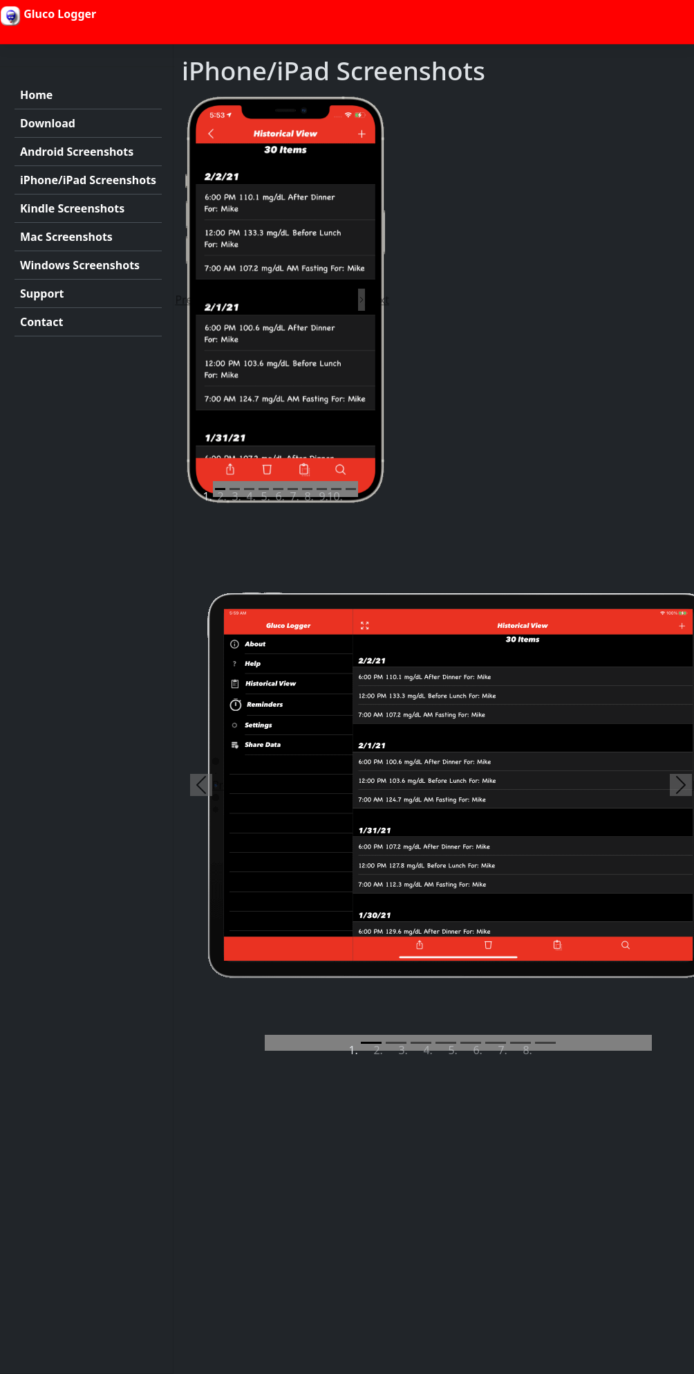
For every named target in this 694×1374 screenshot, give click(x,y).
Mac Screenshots (66, 236)
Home (36, 94)
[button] (197, 299)
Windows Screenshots (80, 265)
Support (42, 293)
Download (47, 123)
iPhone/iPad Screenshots (88, 180)
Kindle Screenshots (72, 208)
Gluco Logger (48, 16)
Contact (41, 321)
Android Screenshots (76, 151)
